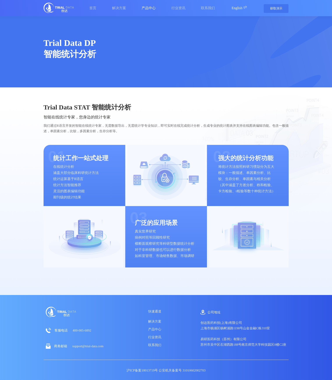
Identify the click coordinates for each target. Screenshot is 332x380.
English (239, 7)
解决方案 (154, 321)
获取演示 (276, 8)
